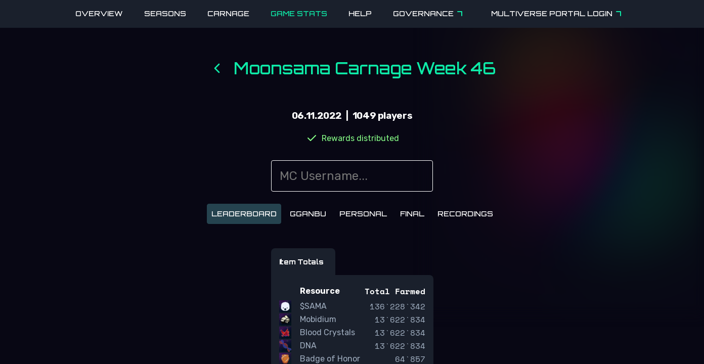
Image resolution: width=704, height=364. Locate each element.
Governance (429, 14)
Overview (99, 13)
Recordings (465, 213)
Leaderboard (244, 213)
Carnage (228, 13)
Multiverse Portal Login (558, 14)
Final (412, 213)
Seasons (165, 13)
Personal (363, 213)
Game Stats (299, 13)
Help (360, 13)
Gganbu (308, 213)
